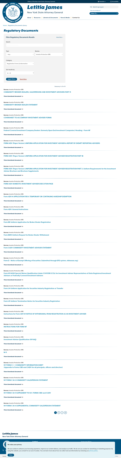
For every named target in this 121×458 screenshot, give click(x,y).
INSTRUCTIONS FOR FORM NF (15, 327)
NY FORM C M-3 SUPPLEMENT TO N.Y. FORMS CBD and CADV (27, 393)
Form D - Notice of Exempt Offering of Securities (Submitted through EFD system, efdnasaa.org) (41, 261)
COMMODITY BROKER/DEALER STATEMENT (21, 105)
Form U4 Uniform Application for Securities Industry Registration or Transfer (33, 288)
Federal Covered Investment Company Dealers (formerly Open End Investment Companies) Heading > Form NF (47, 130)
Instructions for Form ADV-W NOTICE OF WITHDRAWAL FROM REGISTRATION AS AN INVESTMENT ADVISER (45, 314)
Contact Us (76, 17)
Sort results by (10, 69)
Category (9, 60)
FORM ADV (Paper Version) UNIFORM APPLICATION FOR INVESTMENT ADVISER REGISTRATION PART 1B (43, 156)
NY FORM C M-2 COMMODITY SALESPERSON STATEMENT (26, 380)
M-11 (5, 352)
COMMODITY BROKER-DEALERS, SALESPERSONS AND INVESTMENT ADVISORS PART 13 (37, 92)
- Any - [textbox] (9, 54)
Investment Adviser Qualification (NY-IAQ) (20, 340)
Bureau (37, 51)
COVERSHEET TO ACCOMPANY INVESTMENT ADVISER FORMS (28, 118)
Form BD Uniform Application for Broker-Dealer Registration (27, 222)
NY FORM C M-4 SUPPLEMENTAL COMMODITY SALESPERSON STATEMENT (32, 406)
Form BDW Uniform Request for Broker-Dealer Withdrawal (26, 235)
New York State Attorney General (45, 12)
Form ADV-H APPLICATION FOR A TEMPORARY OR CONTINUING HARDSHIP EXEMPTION (37, 197)
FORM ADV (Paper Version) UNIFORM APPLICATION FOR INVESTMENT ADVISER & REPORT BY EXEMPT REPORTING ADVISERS (52, 143)
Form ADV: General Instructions (16, 209)
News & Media (65, 17)
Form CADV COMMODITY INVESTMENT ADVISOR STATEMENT (27, 248)
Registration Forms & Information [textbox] (17, 63)
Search (8, 42)
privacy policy (93, 451)
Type (7, 51)
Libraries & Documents (50, 17)
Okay (11, 455)
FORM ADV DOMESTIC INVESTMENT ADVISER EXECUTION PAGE (28, 184)
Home (5, 25)
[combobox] (20, 54)
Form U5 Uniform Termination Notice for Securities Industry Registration (32, 301)
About (29, 17)
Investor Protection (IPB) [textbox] (43, 54)
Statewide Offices (86, 441)
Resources (37, 17)
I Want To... (94, 13)
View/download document (12, 96)
